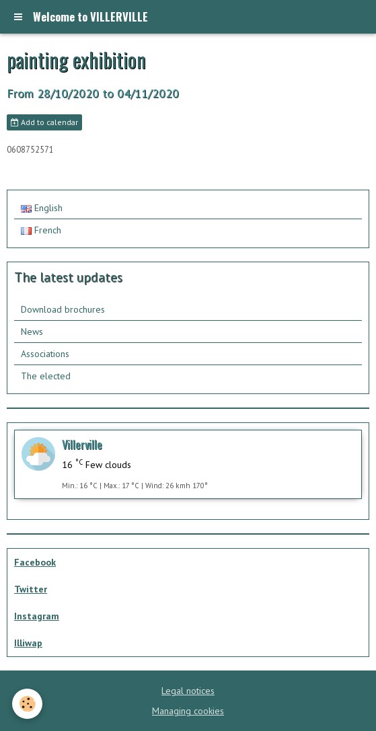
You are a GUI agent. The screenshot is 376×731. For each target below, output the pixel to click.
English (42, 208)
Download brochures (63, 309)
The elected (46, 376)
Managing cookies (188, 711)
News (32, 331)
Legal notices (188, 691)
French (41, 230)
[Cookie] (27, 704)
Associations (45, 354)
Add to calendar (44, 122)
